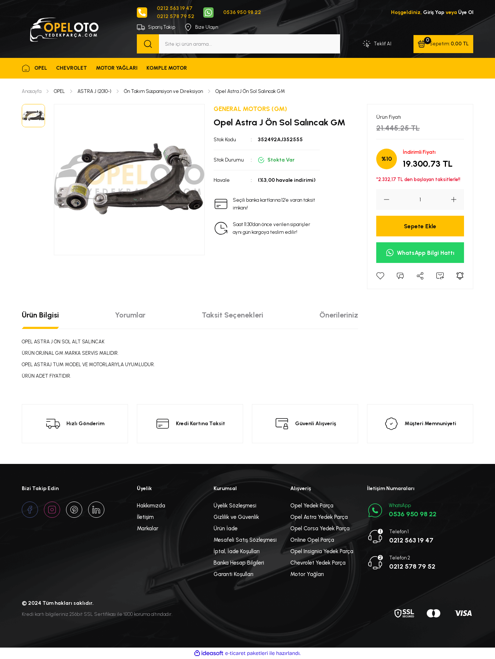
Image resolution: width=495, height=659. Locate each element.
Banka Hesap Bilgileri (239, 563)
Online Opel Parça (312, 540)
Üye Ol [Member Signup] (465, 12)
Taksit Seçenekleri (232, 315)
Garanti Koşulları (233, 574)
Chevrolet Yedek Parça (318, 563)
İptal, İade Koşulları (237, 551)
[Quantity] (420, 200)
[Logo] (64, 28)
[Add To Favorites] (380, 276)
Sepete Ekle (420, 226)
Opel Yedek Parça (311, 506)
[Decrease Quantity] (383, 200)
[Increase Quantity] (457, 200)
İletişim (145, 517)
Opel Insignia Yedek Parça (321, 551)
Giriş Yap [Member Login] (432, 12)
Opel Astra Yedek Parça (319, 517)
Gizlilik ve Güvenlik (236, 517)
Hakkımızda (151, 506)
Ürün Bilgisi (40, 315)
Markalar (147, 529)
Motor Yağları (307, 574)
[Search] (238, 44)
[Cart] (442, 44)
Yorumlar (130, 315)
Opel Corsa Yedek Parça (320, 529)
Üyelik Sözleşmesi (235, 506)
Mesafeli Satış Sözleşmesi (245, 540)
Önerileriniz (338, 315)
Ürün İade (226, 529)
